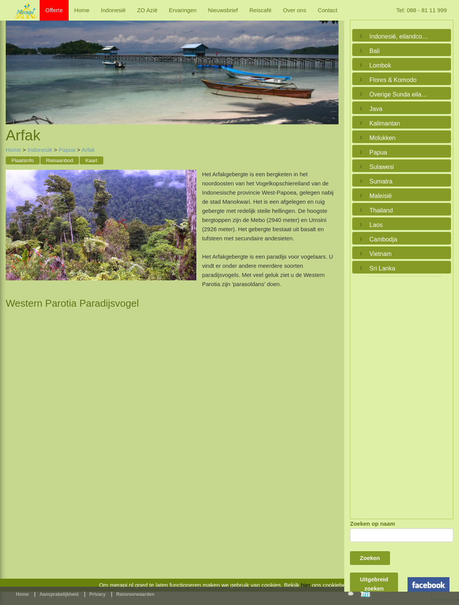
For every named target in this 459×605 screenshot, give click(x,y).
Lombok (380, 65)
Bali (374, 51)
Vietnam (380, 254)
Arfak (88, 149)
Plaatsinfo (22, 160)
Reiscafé (260, 10)
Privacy (97, 594)
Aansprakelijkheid (59, 594)
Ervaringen (183, 10)
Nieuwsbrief (223, 10)
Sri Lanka (382, 268)
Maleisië (380, 196)
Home (82, 10)
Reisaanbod (59, 160)
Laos (376, 225)
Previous (13, 65)
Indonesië (113, 10)
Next (331, 65)
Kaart (91, 160)
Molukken (382, 138)
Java (375, 109)
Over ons (294, 10)
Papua (67, 149)
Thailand (381, 210)
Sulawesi (381, 167)
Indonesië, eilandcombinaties (399, 36)
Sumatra (380, 181)
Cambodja (383, 239)
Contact (327, 10)
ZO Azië (147, 10)
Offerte (54, 10)
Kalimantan (384, 123)
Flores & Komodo (393, 80)
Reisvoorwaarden (135, 594)
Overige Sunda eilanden (399, 94)
